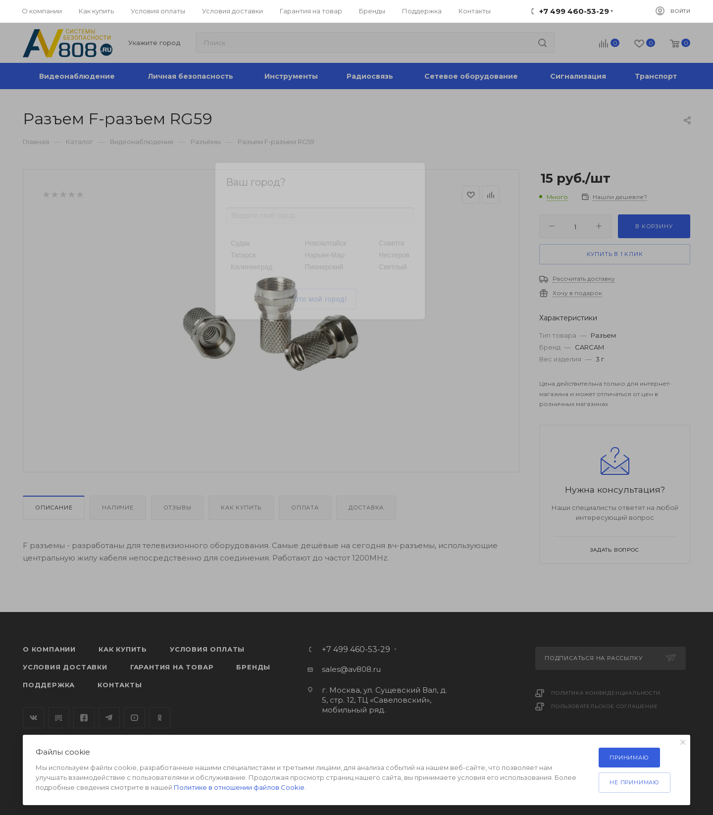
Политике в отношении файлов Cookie (239, 787)
